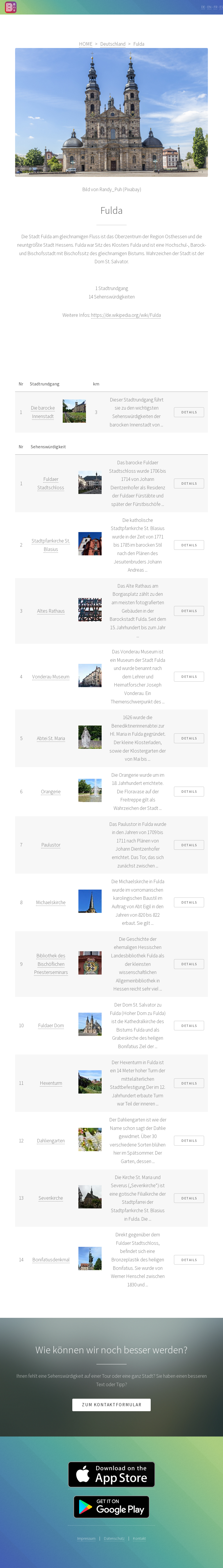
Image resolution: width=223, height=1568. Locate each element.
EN (209, 7)
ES (221, 7)
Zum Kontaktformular (112, 1404)
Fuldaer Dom (51, 1025)
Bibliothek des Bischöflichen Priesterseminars (51, 963)
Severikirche (51, 1198)
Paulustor (50, 845)
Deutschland (112, 44)
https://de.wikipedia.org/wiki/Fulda (126, 315)
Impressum (86, 1538)
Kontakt (139, 1538)
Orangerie (51, 791)
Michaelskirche (51, 902)
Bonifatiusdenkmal (51, 1259)
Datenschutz (114, 1538)
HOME (85, 44)
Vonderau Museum (50, 676)
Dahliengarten (51, 1140)
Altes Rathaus (51, 611)
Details (189, 412)
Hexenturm (51, 1083)
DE (203, 7)
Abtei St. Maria (51, 738)
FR (215, 7)
